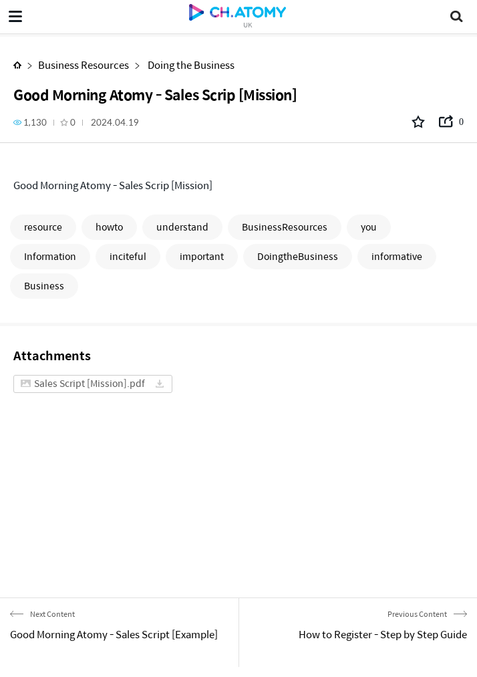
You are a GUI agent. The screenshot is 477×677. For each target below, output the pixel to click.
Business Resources (83, 64)
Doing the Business (190, 64)
